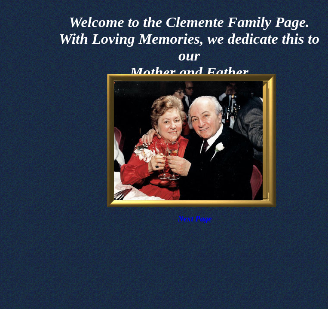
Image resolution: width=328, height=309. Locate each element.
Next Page (195, 218)
